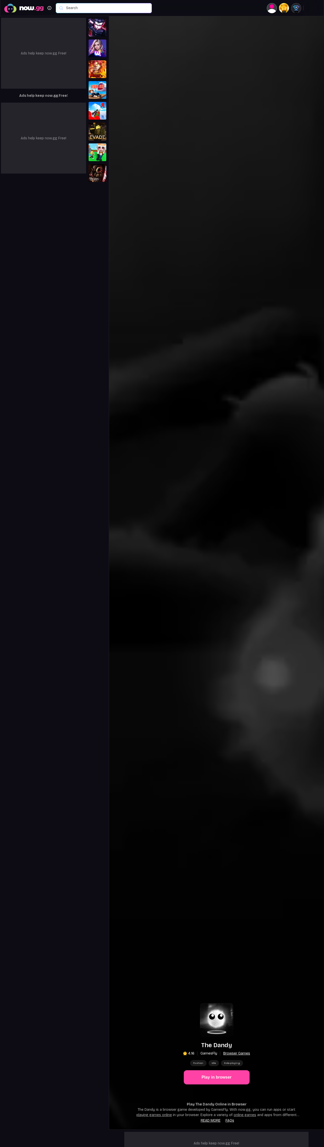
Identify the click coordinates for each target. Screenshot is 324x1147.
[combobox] (106, 8)
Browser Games (236, 1053)
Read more (210, 1120)
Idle (214, 1063)
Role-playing (232, 1063)
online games (245, 1115)
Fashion (198, 1063)
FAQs (230, 1120)
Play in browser (216, 1077)
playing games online (154, 1115)
